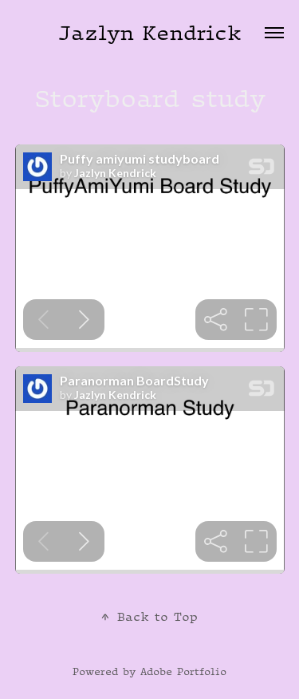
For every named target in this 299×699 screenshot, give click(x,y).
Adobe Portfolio (183, 671)
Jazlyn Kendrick (149, 32)
